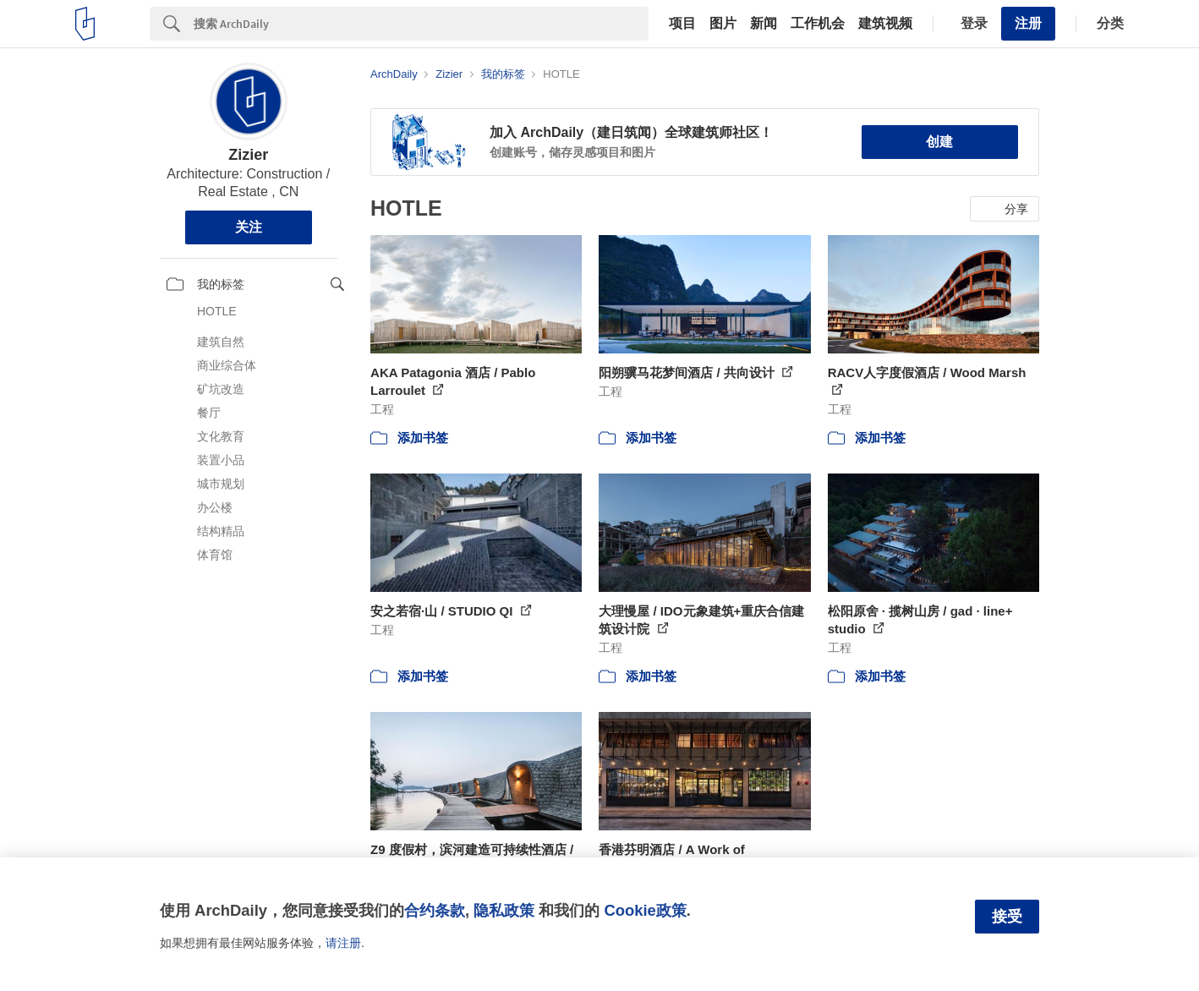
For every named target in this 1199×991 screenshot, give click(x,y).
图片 (722, 23)
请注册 (343, 943)
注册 (1028, 23)
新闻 (763, 23)
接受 (1007, 916)
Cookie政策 (645, 910)
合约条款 (434, 910)
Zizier (248, 154)
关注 (248, 227)
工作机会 (818, 23)
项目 (682, 23)
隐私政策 (504, 910)
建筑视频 (885, 23)
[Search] (421, 24)
